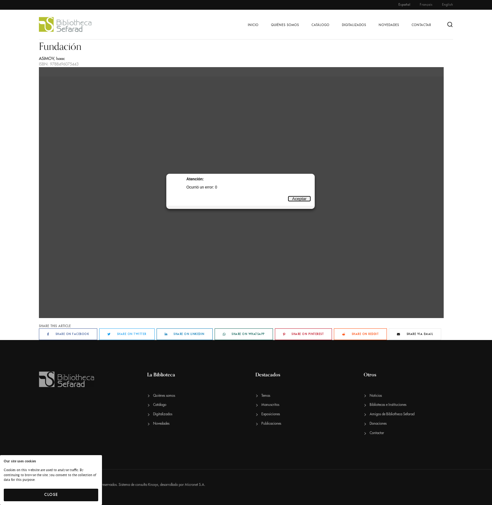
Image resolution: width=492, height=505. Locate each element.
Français (426, 4)
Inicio (253, 25)
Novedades (389, 25)
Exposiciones (270, 414)
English (447, 4)
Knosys (153, 484)
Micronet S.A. (195, 484)
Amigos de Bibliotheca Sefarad (392, 414)
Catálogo (320, 25)
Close (51, 495)
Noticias (376, 395)
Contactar (421, 25)
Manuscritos (270, 405)
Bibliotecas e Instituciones (388, 405)
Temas (265, 395)
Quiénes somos (285, 25)
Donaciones (378, 423)
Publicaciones (271, 423)
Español (404, 4)
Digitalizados (354, 25)
